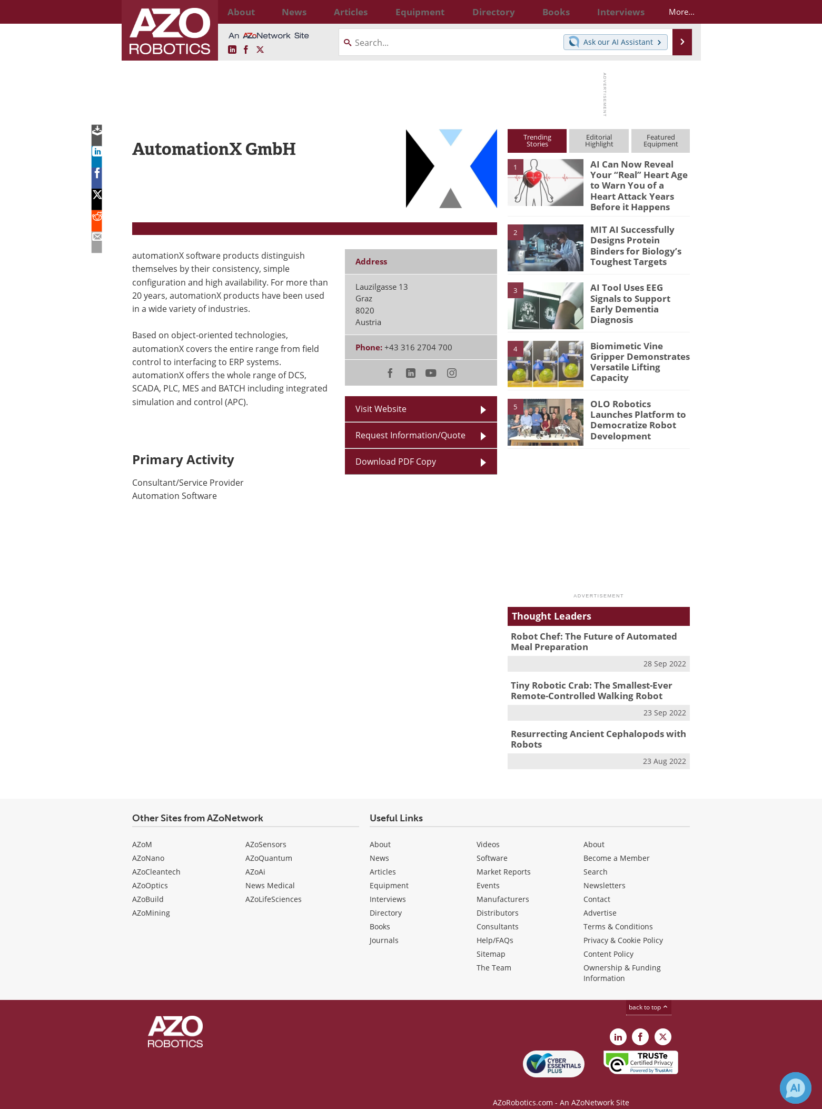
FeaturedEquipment (660, 140)
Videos (488, 832)
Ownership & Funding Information (622, 960)
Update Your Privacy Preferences (212, 1096)
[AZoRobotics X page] (260, 50)
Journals (384, 927)
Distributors (498, 900)
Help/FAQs (495, 927)
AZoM (142, 832)
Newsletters (604, 873)
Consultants (498, 914)
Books (380, 914)
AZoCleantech (156, 859)
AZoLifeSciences (273, 886)
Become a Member (616, 845)
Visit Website (381, 409)
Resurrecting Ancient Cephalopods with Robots (590, 728)
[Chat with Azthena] (795, 1088)
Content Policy (608, 941)
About (380, 832)
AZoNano (148, 845)
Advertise (600, 900)
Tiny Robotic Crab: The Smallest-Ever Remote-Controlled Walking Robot (584, 681)
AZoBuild (148, 886)
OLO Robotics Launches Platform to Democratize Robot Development (639, 407)
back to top (649, 994)
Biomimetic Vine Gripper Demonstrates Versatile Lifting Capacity (640, 349)
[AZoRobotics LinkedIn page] (232, 50)
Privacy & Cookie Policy (623, 927)
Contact (596, 886)
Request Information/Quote (410, 435)
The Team (494, 955)
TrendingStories (537, 140)
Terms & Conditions (618, 914)
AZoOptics (150, 873)
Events (488, 873)
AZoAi (255, 859)
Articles (383, 859)
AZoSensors (265, 832)
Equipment (389, 873)
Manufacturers (503, 886)
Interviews (388, 886)
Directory (386, 900)
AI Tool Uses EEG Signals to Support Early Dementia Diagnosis (636, 291)
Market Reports (504, 859)
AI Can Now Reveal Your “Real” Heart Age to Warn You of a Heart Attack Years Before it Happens (637, 183)
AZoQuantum (268, 845)
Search (595, 859)
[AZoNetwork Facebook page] (246, 50)
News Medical (270, 873)
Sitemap (491, 941)
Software (492, 845)
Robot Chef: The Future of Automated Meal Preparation (596, 635)
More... (673, 11)
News (379, 845)
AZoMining (151, 900)
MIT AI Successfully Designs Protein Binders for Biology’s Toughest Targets (637, 237)
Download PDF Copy (395, 461)
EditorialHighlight (599, 140)
